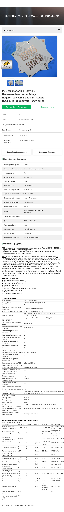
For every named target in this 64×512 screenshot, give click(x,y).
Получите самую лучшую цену (16, 107)
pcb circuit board (12, 505)
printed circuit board (27, 505)
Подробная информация (17, 152)
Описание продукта (47, 152)
